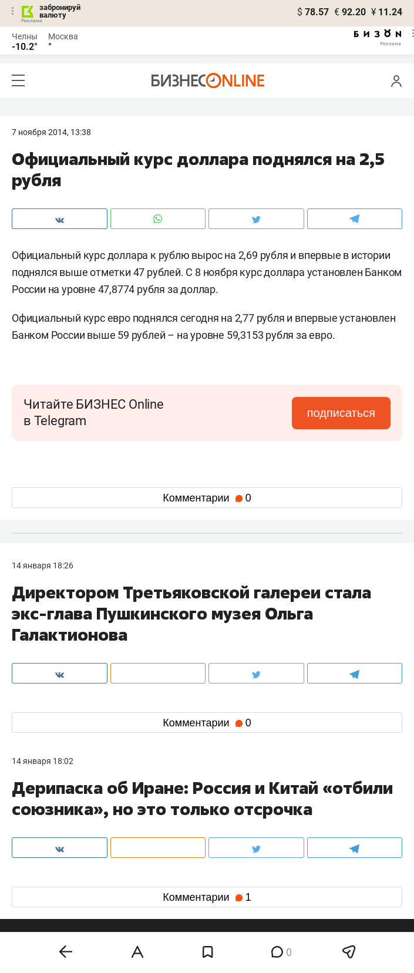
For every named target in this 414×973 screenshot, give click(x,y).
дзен (225, 894)
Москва (63, 36)
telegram (38, 894)
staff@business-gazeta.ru (319, 820)
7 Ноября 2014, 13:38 (51, 132)
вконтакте (42, 875)
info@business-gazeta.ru (57, 834)
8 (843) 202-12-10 (45, 820)
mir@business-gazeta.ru (186, 834)
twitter (228, 875)
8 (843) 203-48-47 (175, 820)
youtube (37, 912)
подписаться (341, 412)
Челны (25, 36)
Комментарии (207, 498)
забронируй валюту (59, 11)
